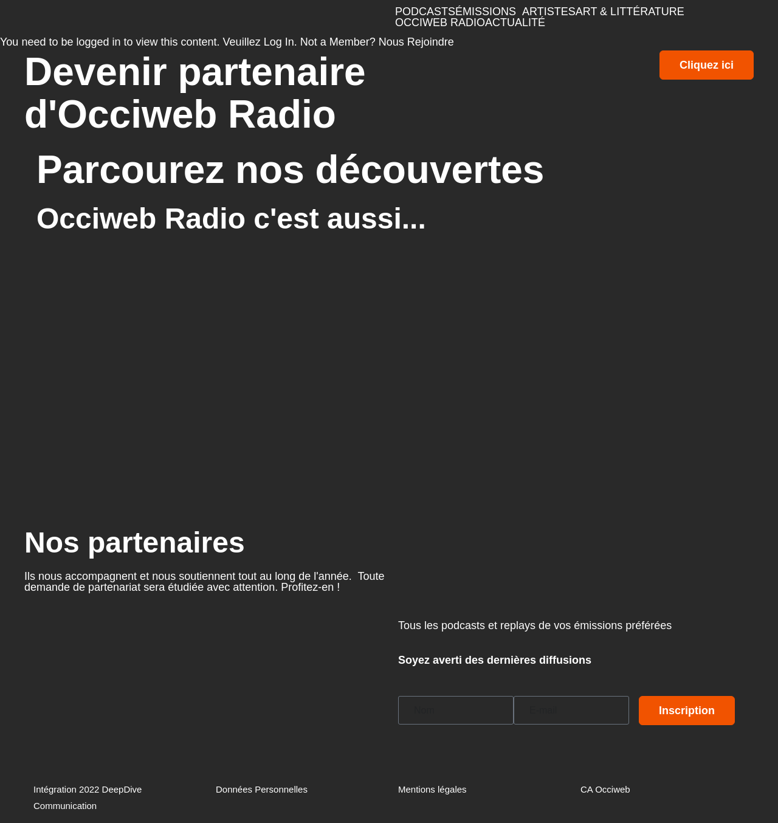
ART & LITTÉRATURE (630, 11)
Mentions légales (432, 789)
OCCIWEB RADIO (440, 22)
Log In (279, 42)
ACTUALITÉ (515, 22)
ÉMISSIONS (485, 11)
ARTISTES (549, 11)
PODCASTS (425, 11)
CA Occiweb (605, 789)
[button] (488, 11)
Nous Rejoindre (416, 42)
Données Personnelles (262, 789)
